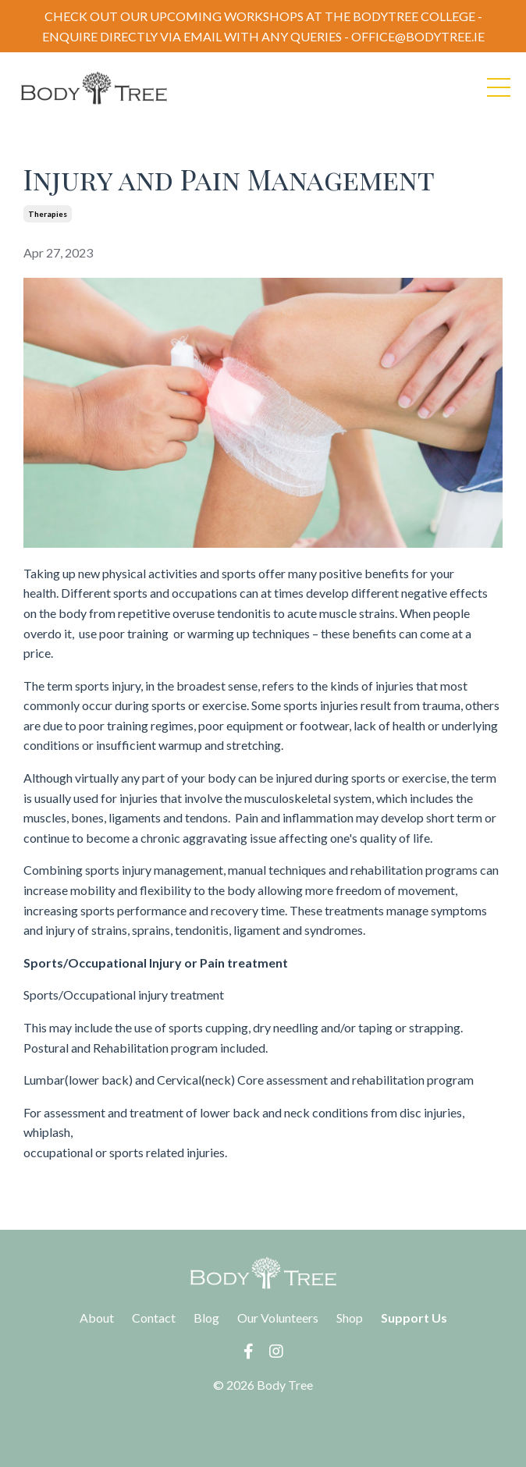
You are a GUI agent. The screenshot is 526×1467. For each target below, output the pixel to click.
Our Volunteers (277, 1317)
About (97, 1317)
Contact (154, 1317)
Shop (349, 1317)
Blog (206, 1317)
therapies (47, 213)
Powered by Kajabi (263, 1426)
